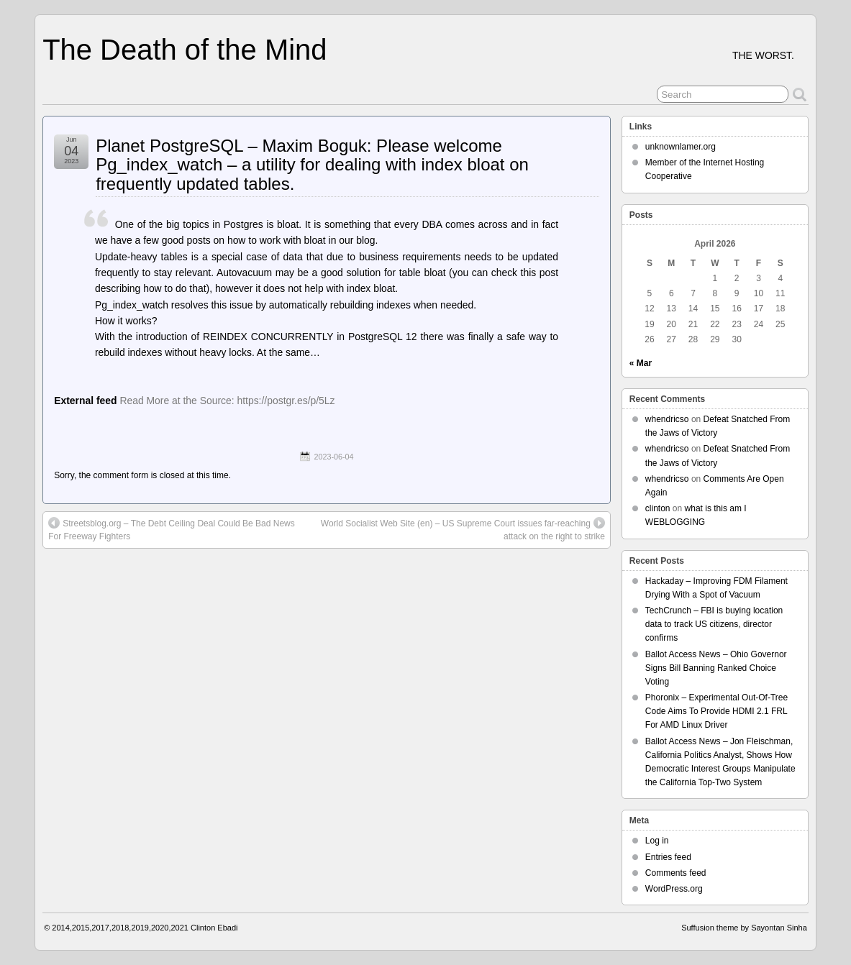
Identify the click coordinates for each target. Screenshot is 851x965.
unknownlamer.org (680, 147)
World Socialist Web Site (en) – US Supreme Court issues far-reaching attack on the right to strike (463, 529)
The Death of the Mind (184, 49)
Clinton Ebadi (214, 927)
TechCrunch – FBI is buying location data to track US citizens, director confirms (714, 624)
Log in (657, 841)
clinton (657, 508)
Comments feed (675, 873)
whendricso (667, 419)
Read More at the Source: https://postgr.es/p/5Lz (227, 400)
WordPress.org (674, 889)
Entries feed (668, 857)
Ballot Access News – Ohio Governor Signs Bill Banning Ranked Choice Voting (716, 668)
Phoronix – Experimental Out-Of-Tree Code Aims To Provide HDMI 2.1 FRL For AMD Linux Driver (716, 711)
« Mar (640, 363)
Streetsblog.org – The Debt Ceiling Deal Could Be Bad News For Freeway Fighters (171, 529)
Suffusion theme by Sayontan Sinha (744, 927)
